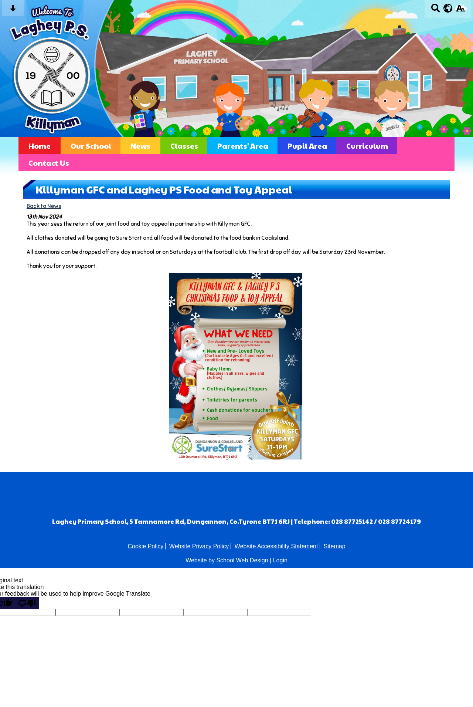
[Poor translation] (27, 603)
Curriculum (367, 146)
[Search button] (435, 10)
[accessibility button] (460, 10)
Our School (91, 146)
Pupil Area (307, 146)
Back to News (44, 205)
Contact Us (48, 163)
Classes (184, 146)
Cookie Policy (145, 546)
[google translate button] (448, 8)
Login (280, 560)
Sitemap (335, 546)
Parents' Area (242, 146)
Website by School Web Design (227, 560)
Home (39, 146)
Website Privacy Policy (199, 546)
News (140, 146)
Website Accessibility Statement (276, 546)
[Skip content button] (12, 10)
